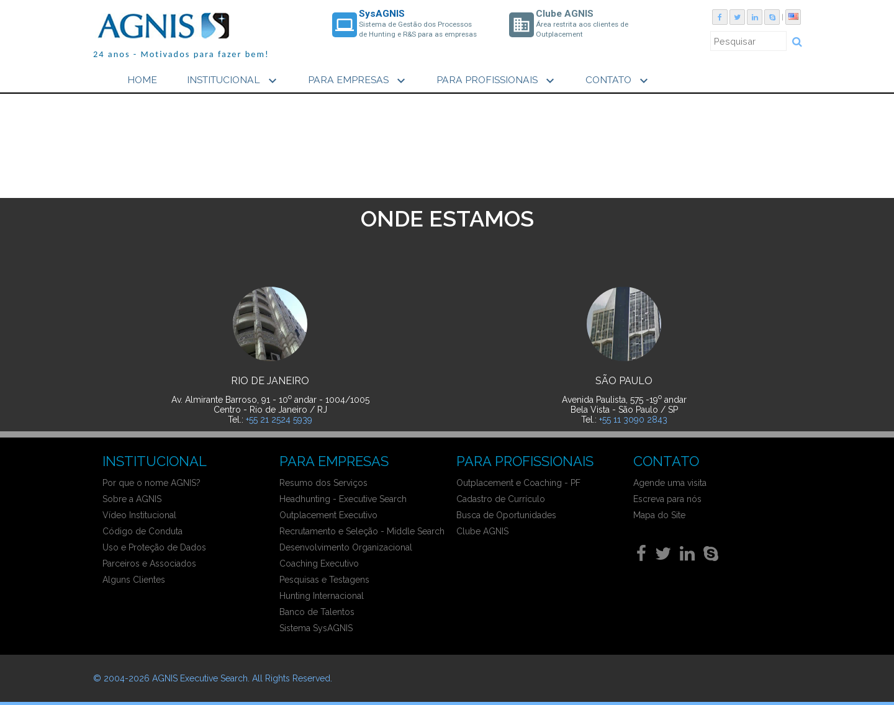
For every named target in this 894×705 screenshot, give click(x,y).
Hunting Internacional (321, 596)
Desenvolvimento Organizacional (345, 547)
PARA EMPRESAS (358, 80)
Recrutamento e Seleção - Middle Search (362, 531)
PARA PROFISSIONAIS (497, 80)
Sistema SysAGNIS (316, 628)
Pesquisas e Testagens (324, 580)
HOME (142, 80)
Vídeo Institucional (139, 515)
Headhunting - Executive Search (343, 499)
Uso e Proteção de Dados (154, 547)
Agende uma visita (670, 483)
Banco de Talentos (316, 612)
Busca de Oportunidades (506, 515)
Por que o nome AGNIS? (151, 483)
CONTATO (618, 80)
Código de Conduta (142, 531)
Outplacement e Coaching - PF (518, 483)
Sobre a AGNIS (131, 499)
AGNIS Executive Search (200, 678)
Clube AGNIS (482, 531)
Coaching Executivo (319, 563)
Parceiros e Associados (149, 563)
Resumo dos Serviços (323, 483)
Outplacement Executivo (328, 515)
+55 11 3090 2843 (633, 419)
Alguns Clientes (133, 580)
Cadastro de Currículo (500, 499)
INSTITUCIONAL (233, 80)
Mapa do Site (659, 515)
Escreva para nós (667, 499)
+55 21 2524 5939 (279, 419)
